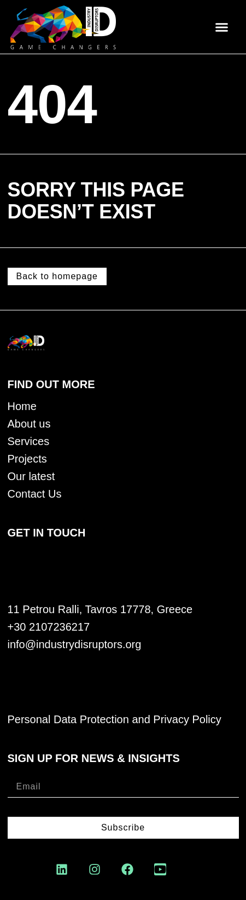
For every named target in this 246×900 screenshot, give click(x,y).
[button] (221, 26)
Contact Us (35, 494)
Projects (27, 459)
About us (29, 424)
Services (29, 441)
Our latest (31, 476)
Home (22, 406)
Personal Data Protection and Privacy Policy (114, 719)
